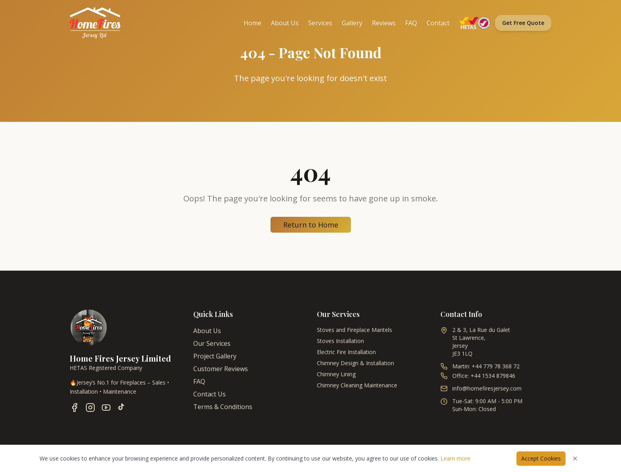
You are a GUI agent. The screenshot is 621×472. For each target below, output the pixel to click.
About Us (285, 23)
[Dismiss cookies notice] (575, 458)
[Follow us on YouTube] (106, 407)
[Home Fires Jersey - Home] (95, 23)
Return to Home (310, 224)
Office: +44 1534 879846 (483, 375)
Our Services (211, 343)
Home (252, 23)
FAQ (411, 23)
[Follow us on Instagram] (90, 407)
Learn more (455, 458)
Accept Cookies (541, 458)
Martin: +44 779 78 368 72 (486, 366)
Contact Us (209, 394)
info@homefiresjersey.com (487, 388)
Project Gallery (214, 356)
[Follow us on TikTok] (121, 407)
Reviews (384, 23)
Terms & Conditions (222, 406)
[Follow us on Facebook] (74, 407)
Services (320, 23)
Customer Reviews (220, 368)
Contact (438, 23)
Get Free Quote (523, 23)
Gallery (352, 23)
